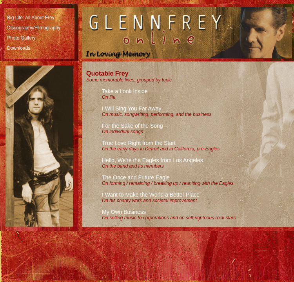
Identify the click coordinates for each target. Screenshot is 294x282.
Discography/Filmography (33, 28)
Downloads (18, 48)
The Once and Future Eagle (136, 177)
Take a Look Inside (125, 91)
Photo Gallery (21, 38)
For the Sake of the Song (132, 126)
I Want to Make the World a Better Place (151, 195)
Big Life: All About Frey (30, 17)
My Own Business (124, 212)
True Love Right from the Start (139, 143)
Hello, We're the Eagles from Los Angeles (152, 160)
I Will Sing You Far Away (131, 108)
